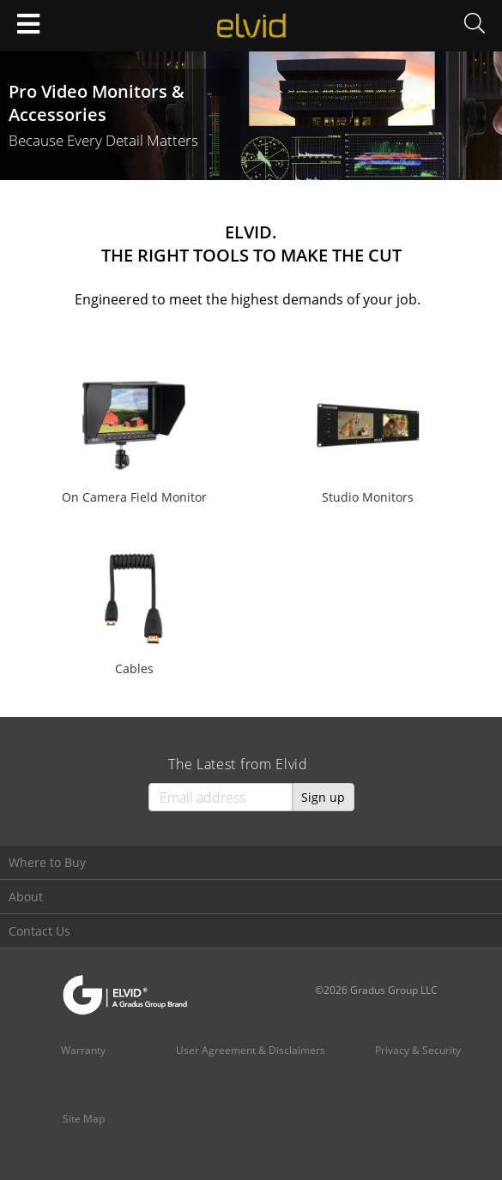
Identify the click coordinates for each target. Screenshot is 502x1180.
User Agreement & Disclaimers (250, 1050)
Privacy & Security (418, 1050)
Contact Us (39, 931)
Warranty (83, 1050)
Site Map (84, 1118)
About (26, 896)
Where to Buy (47, 862)
